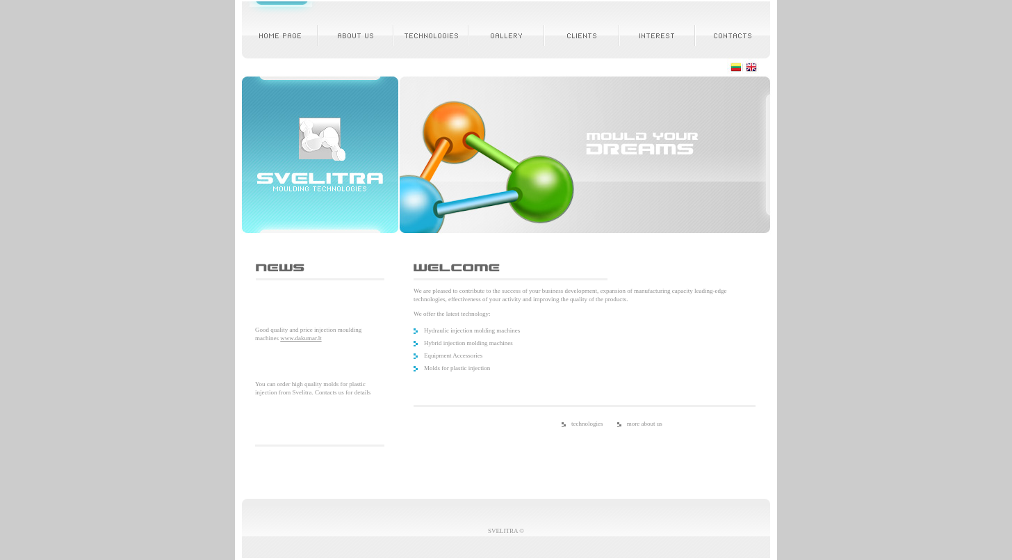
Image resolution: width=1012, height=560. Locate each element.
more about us (644, 423)
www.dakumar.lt (300, 338)
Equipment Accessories (453, 355)
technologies (587, 423)
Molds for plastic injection (457, 368)
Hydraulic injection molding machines (472, 330)
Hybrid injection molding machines (468, 342)
